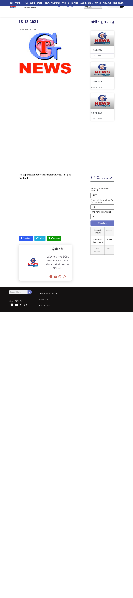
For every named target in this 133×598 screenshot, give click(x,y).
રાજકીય (40, 3)
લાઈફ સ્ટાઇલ (118, 3)
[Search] (30, 292)
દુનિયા (32, 3)
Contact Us (44, 305)
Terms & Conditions (48, 293)
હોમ (11, 3)
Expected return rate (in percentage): (102, 201)
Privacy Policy (45, 299)
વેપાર (64, 3)
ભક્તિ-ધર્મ (107, 3)
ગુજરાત (19, 3)
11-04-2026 (97, 81)
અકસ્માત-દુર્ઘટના (86, 3)
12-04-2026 (97, 50)
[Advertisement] (23, 101)
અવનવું (98, 3)
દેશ (27, 3)
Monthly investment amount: (99, 190)
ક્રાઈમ (47, 3)
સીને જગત (55, 3)
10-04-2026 (97, 113)
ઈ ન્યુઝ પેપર (73, 3)
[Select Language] (93, 7)
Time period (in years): (100, 212)
